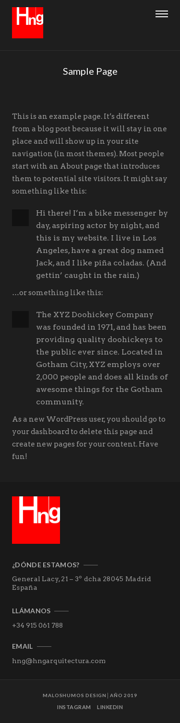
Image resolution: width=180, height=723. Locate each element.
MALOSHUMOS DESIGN (75, 695)
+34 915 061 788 (37, 625)
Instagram (74, 707)
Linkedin (110, 707)
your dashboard (40, 431)
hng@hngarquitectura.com (59, 661)
